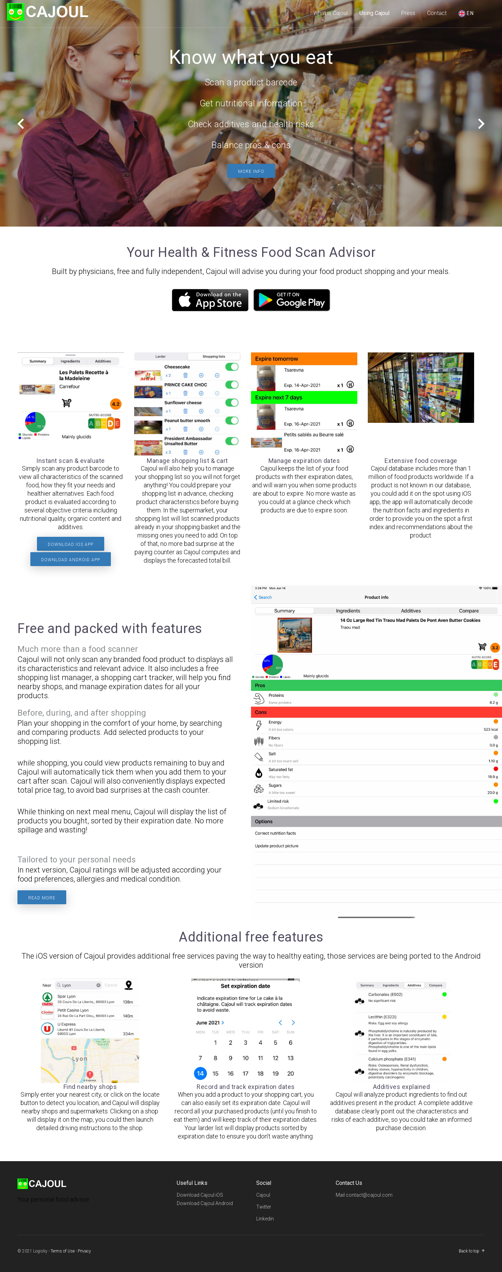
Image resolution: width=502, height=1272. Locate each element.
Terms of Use (63, 1251)
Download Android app (70, 559)
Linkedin (265, 1218)
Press (408, 13)
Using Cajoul (374, 13)
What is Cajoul (330, 13)
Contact (437, 13)
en (466, 13)
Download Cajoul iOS (200, 1195)
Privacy (84, 1251)
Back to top (469, 1251)
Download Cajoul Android (205, 1203)
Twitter (263, 1207)
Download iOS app (70, 544)
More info (251, 171)
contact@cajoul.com (369, 1195)
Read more (41, 898)
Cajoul (263, 1195)
